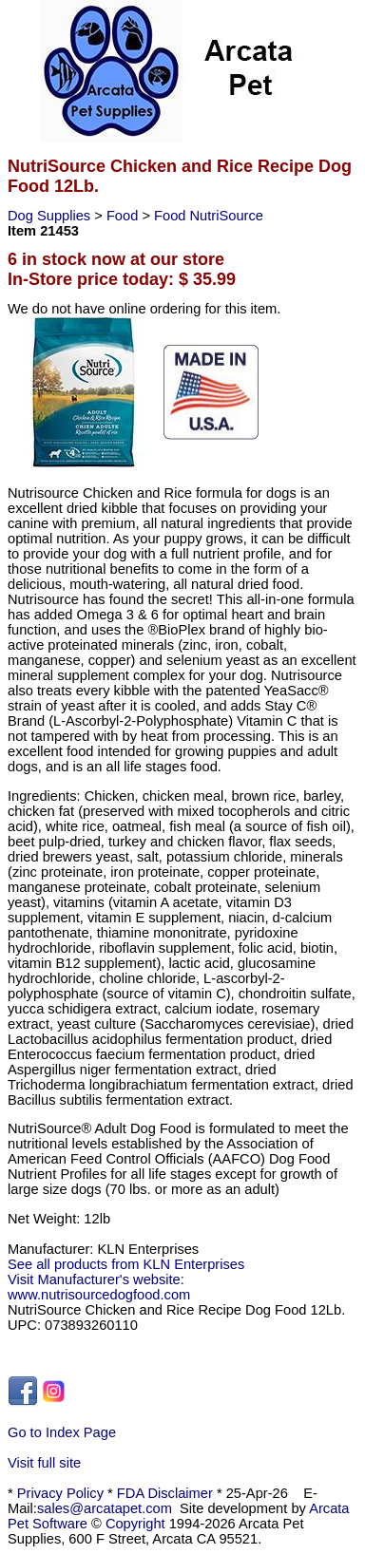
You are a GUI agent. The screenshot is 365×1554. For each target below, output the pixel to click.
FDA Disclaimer (165, 1493)
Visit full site (44, 1462)
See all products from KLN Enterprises (126, 1264)
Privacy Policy (60, 1493)
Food (124, 215)
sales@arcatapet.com (104, 1508)
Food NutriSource (208, 215)
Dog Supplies (51, 215)
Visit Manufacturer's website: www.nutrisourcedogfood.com (99, 1287)
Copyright (135, 1523)
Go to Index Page (62, 1432)
